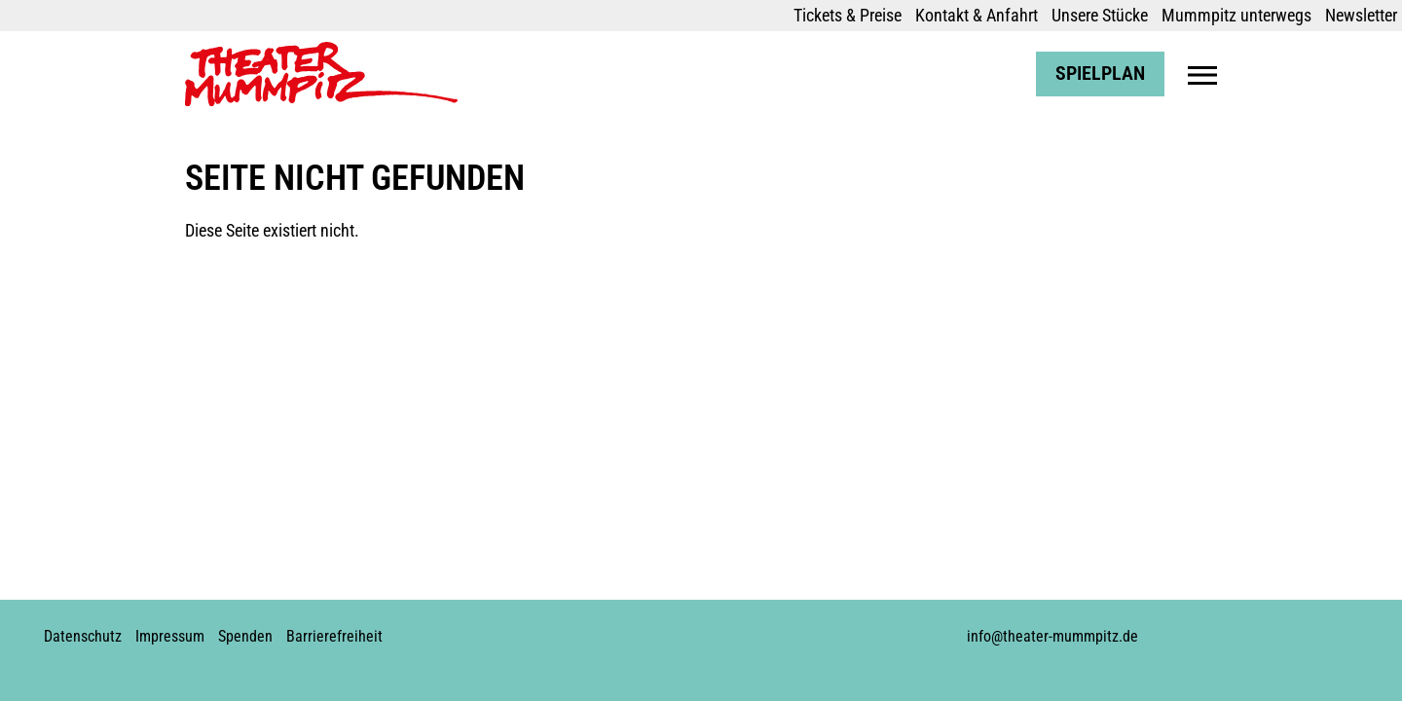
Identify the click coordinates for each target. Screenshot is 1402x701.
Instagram (660, 628)
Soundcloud (726, 628)
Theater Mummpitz (250, 52)
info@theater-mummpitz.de (1052, 636)
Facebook (627, 628)
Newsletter (1361, 15)
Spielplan (1100, 73)
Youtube (693, 628)
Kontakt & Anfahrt (976, 15)
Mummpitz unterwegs (1236, 15)
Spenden (245, 636)
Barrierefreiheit (334, 636)
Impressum (169, 636)
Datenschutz (83, 636)
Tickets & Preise (847, 15)
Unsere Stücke (1100, 15)
